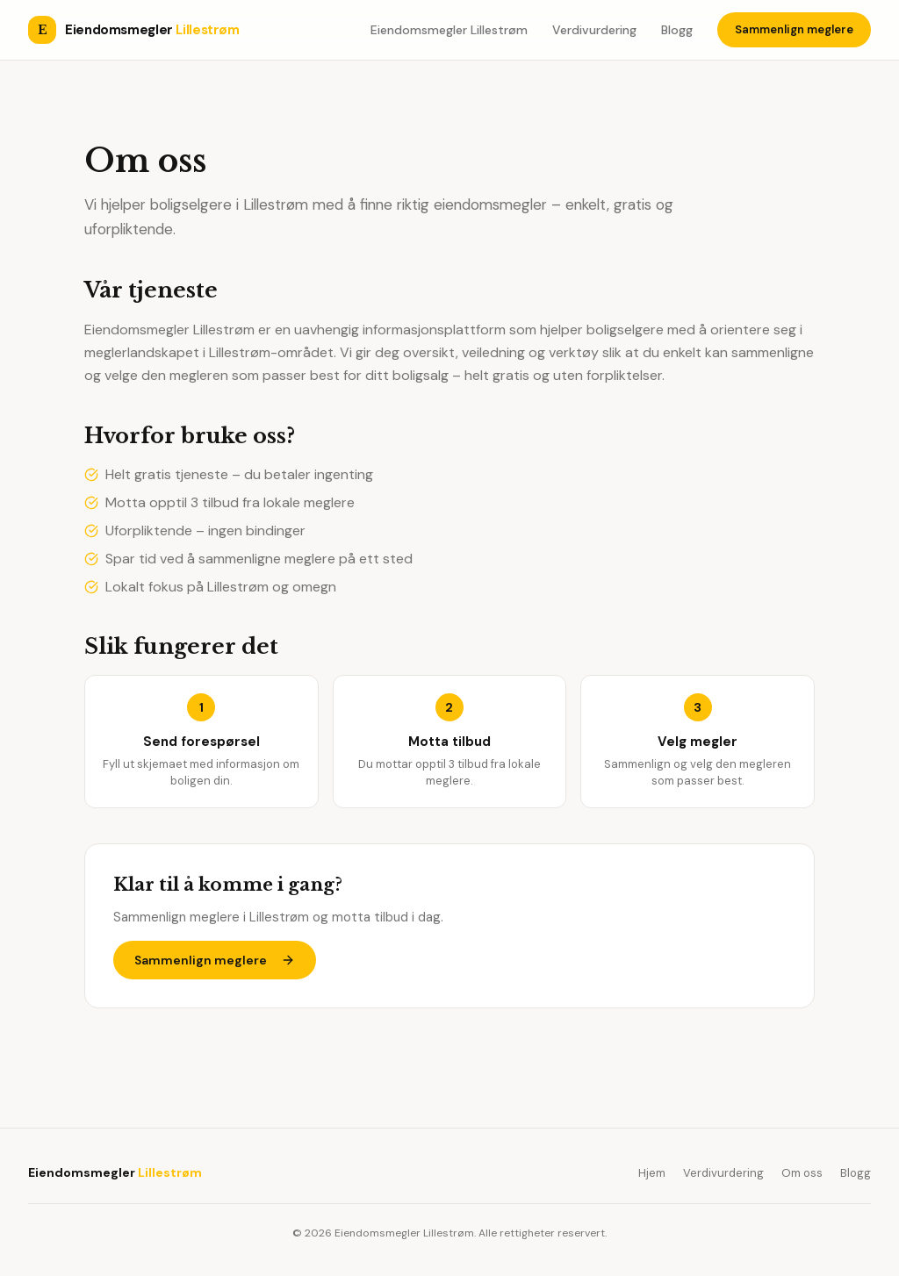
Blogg (677, 30)
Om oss (802, 1172)
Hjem (651, 1172)
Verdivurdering (594, 30)
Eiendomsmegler (115, 1172)
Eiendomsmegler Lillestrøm (449, 30)
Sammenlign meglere (794, 29)
